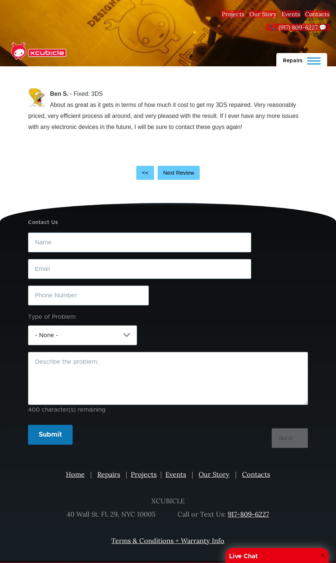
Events (290, 14)
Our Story (262, 14)
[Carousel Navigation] (168, 173)
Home (75, 474)
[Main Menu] (301, 59)
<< (145, 172)
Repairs (108, 474)
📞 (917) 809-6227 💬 (298, 27)
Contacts (317, 14)
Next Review (178, 172)
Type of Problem (52, 317)
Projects (233, 14)
